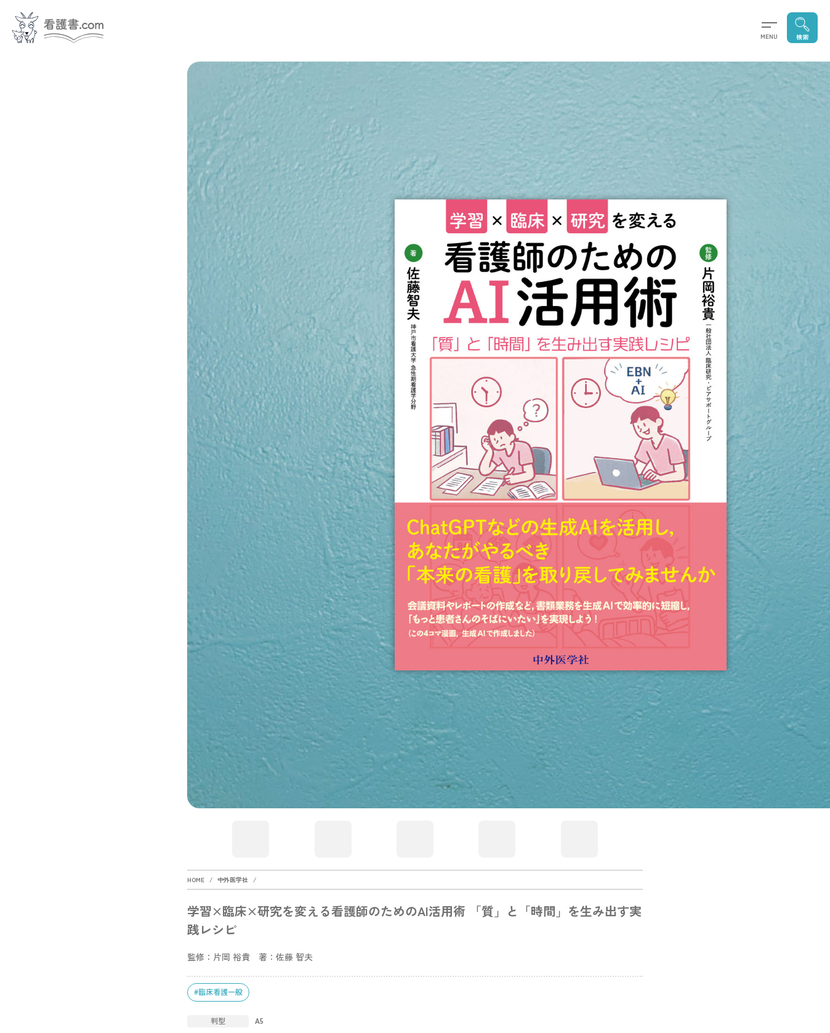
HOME (195, 879)
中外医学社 (232, 879)
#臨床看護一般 (218, 991)
